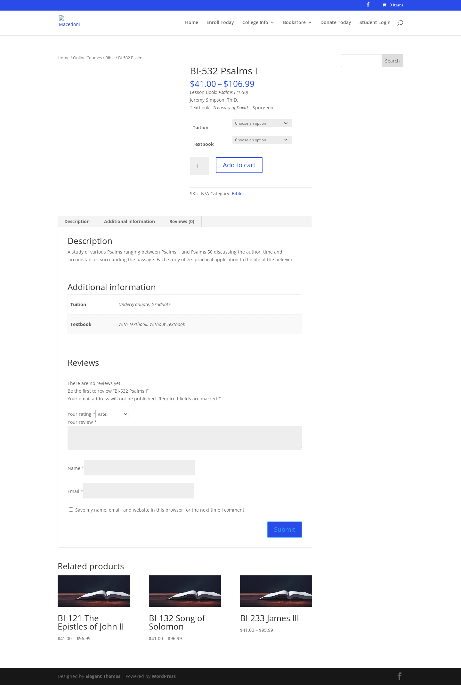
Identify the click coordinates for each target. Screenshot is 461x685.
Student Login (375, 22)
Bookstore (294, 22)
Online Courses (87, 58)
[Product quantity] (199, 166)
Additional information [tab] (129, 221)
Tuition (200, 127)
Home (191, 22)
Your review (82, 422)
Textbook (203, 144)
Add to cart (239, 165)
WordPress (164, 676)
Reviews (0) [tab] (181, 221)
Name (76, 468)
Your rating (81, 414)
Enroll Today (220, 22)
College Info (255, 22)
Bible (110, 58)
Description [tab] (77, 221)
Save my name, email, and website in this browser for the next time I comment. (160, 510)
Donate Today (335, 22)
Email (75, 491)
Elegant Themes (102, 676)
